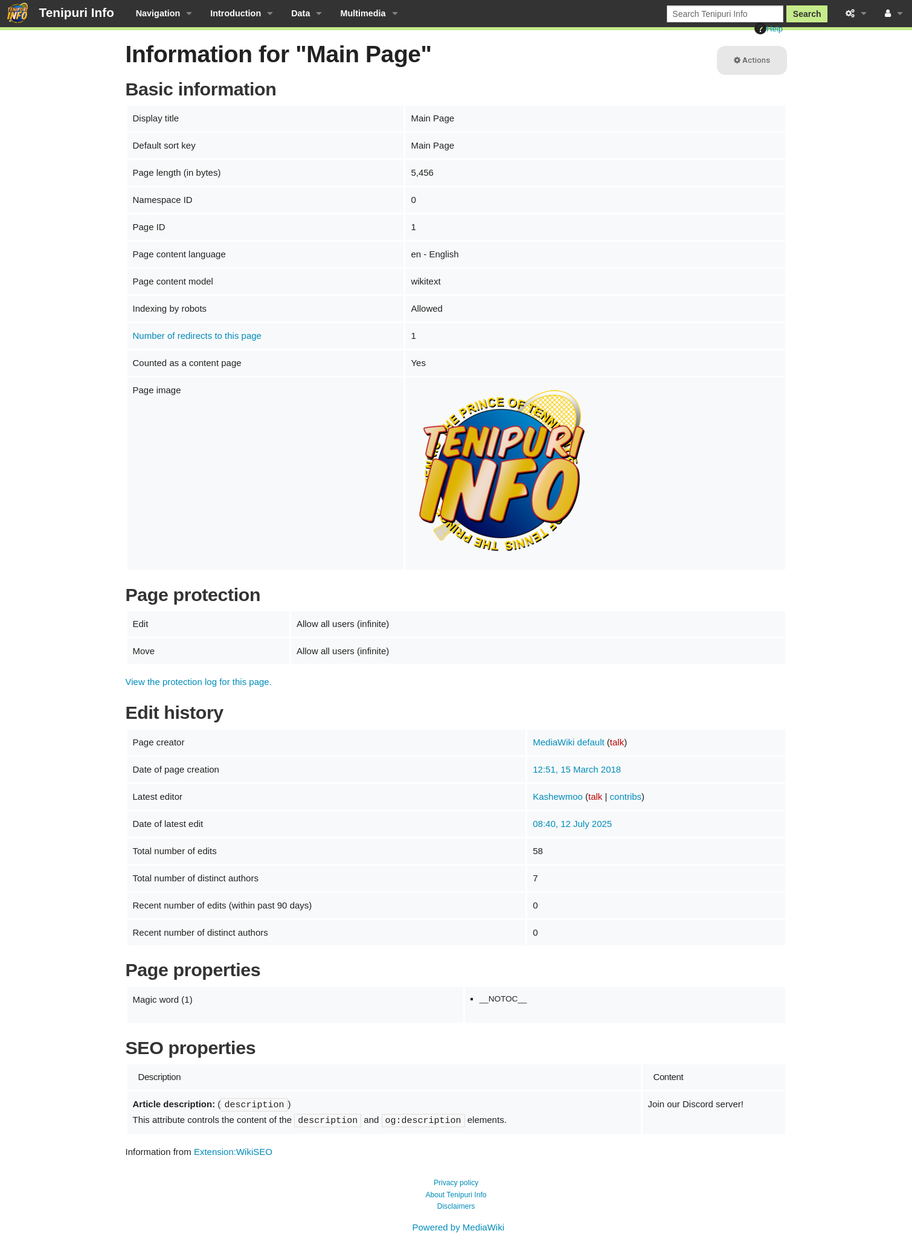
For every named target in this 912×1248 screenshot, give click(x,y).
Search (807, 14)
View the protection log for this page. (199, 682)
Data (300, 13)
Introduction (235, 13)
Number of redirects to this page (197, 335)
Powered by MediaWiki (458, 1227)
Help (768, 28)
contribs (626, 796)
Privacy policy (456, 1183)
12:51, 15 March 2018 (577, 769)
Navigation (158, 13)
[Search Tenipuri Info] (725, 13)
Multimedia (362, 13)
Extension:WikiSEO (233, 1152)
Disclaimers (456, 1206)
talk (617, 742)
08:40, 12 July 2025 (572, 824)
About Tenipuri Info (455, 1195)
